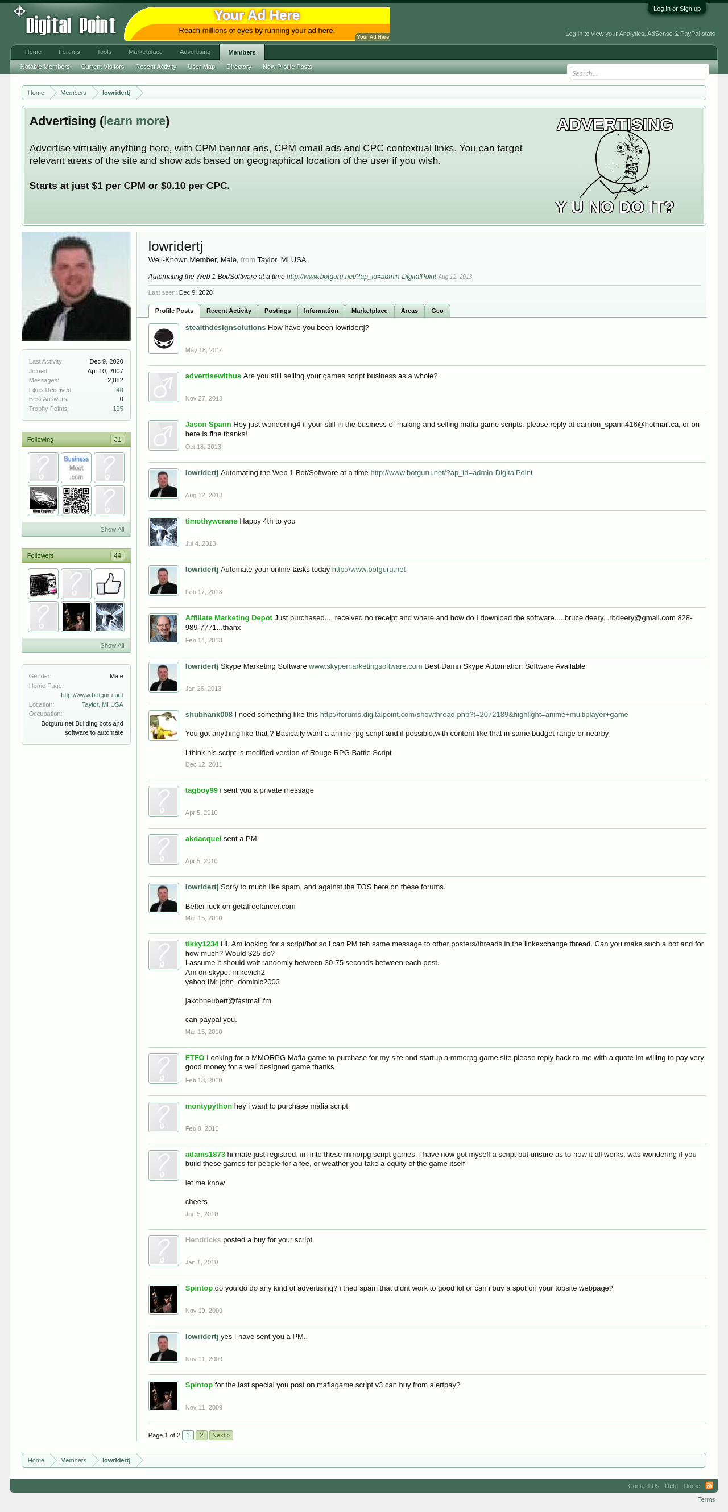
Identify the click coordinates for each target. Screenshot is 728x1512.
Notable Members (45, 66)
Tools (104, 51)
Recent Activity (228, 310)
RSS (709, 1485)
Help (671, 1485)
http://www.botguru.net (92, 694)
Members (241, 52)
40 (120, 389)
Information (321, 310)
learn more (135, 121)
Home (33, 51)
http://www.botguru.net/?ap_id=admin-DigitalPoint (361, 277)
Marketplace (369, 310)
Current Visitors (103, 66)
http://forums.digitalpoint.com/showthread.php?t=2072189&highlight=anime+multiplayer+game (474, 714)
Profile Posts (174, 310)
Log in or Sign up (677, 8)
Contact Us (643, 1485)
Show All (113, 529)
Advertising (195, 51)
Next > (221, 1435)
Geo (437, 310)
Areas (410, 310)
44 (117, 555)
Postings (277, 310)
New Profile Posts (287, 66)
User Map (201, 66)
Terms (706, 1499)
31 (117, 439)
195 (118, 408)
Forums (69, 51)
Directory (238, 66)
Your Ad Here (373, 37)
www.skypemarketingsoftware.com (365, 666)
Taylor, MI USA (102, 704)
